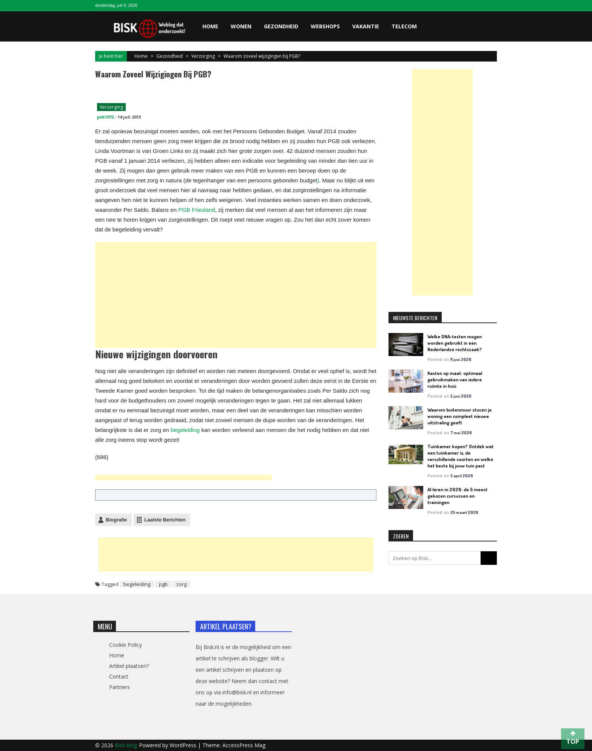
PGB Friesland (196, 210)
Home (210, 26)
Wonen (241, 26)
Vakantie (365, 26)
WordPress (184, 745)
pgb (163, 584)
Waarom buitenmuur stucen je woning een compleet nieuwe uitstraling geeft (459, 416)
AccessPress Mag (243, 745)
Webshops (325, 26)
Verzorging (203, 56)
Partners (119, 687)
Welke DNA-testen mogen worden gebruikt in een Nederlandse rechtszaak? (454, 342)
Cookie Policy (125, 644)
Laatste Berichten (164, 520)
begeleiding (185, 430)
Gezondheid (281, 26)
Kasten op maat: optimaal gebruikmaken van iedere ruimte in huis (454, 379)
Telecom (404, 26)
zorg (181, 584)
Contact (118, 676)
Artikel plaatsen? (129, 665)
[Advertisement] (232, 264)
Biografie (116, 520)
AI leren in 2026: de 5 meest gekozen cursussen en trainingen (457, 495)
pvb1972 (105, 117)
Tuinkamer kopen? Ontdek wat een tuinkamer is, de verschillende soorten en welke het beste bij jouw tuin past (460, 456)
